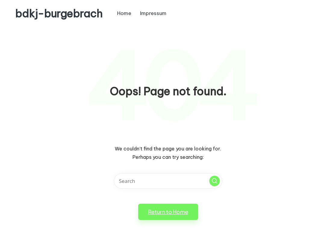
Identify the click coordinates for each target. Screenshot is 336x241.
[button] (214, 181)
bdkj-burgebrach (58, 14)
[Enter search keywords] (168, 181)
